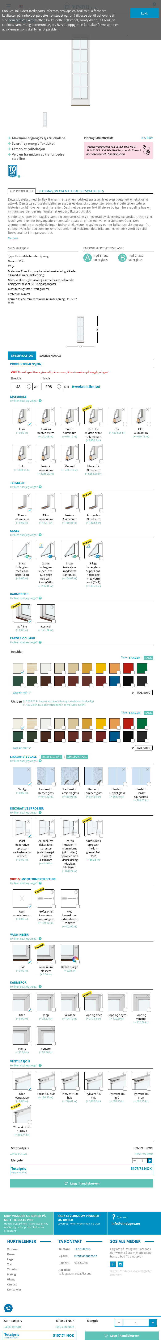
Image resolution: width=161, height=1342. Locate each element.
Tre (9, 1264)
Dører (11, 1254)
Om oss (12, 1284)
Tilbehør (13, 1269)
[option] (80, 69)
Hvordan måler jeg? (86, 386)
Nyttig (11, 1274)
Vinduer (12, 1249)
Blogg (10, 1279)
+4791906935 (82, 1249)
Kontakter (14, 1289)
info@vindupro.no (125, 1223)
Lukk (144, 13)
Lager (11, 1259)
